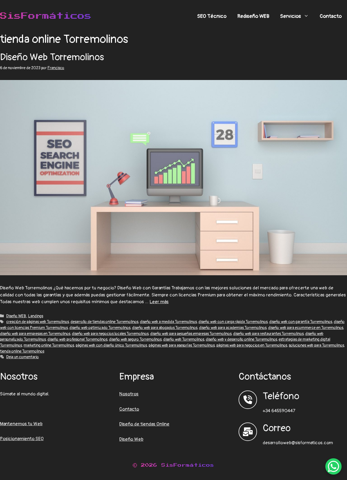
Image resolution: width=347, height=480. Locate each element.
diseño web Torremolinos (183, 339)
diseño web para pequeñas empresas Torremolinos (190, 333)
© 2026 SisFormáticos (173, 465)
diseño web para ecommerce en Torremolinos (305, 327)
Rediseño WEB (253, 16)
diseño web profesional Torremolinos (77, 339)
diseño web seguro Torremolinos (135, 339)
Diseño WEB (16, 316)
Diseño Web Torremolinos (52, 57)
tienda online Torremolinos (22, 351)
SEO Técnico (211, 16)
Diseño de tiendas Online (144, 424)
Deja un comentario (22, 357)
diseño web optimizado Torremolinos (99, 327)
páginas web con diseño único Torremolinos (111, 345)
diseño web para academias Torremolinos (232, 327)
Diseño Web (131, 439)
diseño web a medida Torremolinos (168, 321)
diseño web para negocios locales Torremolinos (110, 333)
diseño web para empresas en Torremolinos (35, 333)
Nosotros (129, 394)
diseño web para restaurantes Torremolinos (268, 333)
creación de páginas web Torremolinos (37, 321)
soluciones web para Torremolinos (316, 345)
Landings (35, 316)
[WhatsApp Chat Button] (333, 466)
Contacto (331, 16)
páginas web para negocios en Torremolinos (251, 345)
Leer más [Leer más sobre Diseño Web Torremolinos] (159, 302)
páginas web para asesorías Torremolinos (181, 345)
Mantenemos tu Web (21, 424)
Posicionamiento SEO (22, 438)
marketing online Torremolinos (49, 345)
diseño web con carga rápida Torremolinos (232, 321)
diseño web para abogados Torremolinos (164, 327)
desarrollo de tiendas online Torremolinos (104, 321)
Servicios (297, 16)
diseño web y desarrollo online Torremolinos (241, 339)
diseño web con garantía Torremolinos (300, 321)
